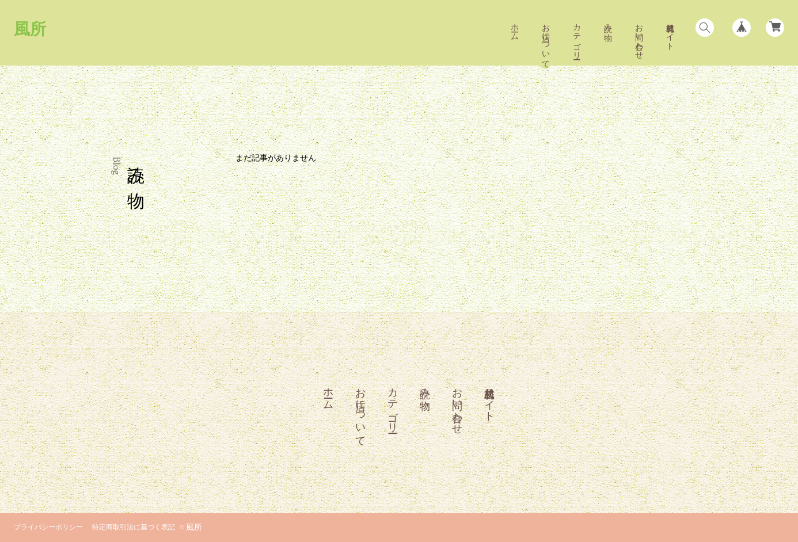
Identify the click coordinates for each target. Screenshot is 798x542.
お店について (545, 41)
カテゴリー (576, 36)
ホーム (514, 27)
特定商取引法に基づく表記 (133, 527)
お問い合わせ (638, 36)
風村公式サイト (669, 32)
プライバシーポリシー (48, 527)
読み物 (607, 23)
